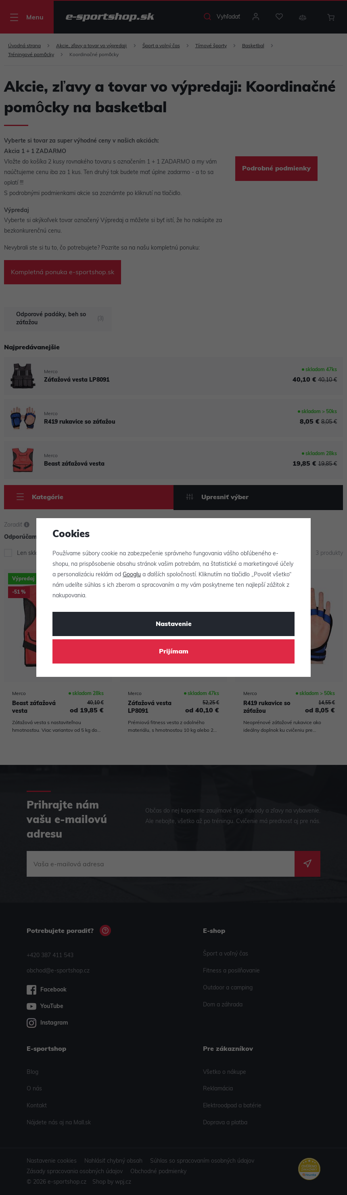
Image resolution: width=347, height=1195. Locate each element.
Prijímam (173, 652)
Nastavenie (174, 624)
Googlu (132, 575)
